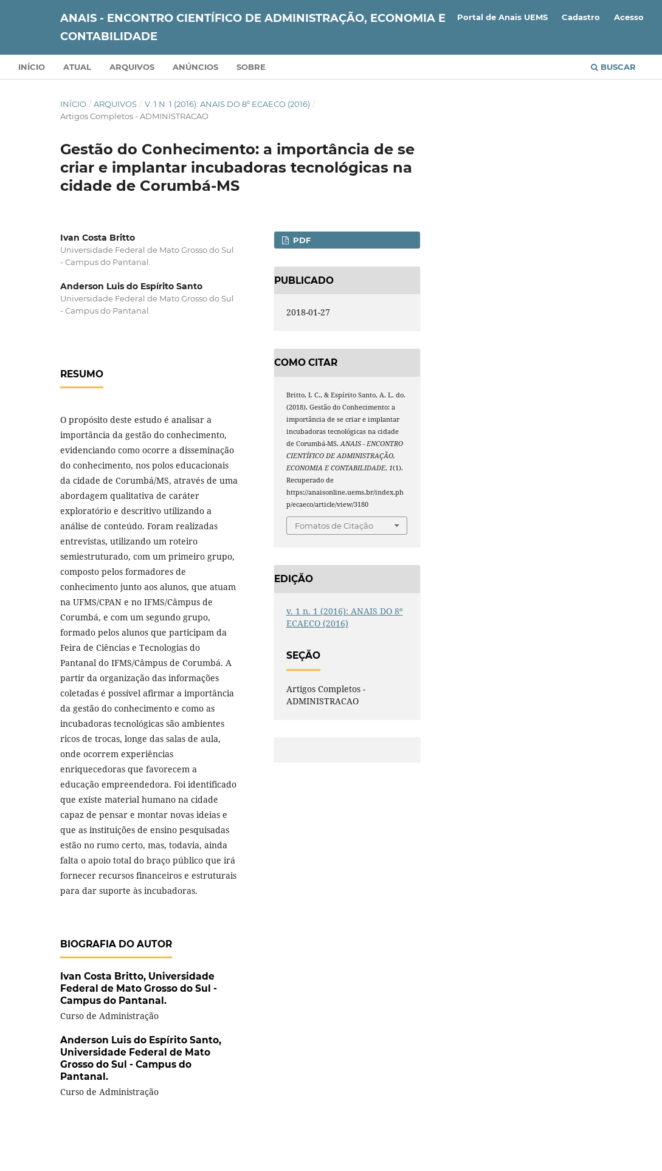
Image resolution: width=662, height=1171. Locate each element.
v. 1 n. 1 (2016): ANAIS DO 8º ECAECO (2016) (227, 104)
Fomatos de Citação (334, 526)
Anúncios (195, 67)
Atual (77, 67)
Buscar (613, 67)
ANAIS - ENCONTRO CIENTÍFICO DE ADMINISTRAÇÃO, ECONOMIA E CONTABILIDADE (253, 27)
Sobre (251, 67)
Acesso (629, 17)
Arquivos (131, 67)
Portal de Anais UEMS (502, 17)
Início (31, 67)
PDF (301, 240)
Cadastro (581, 17)
